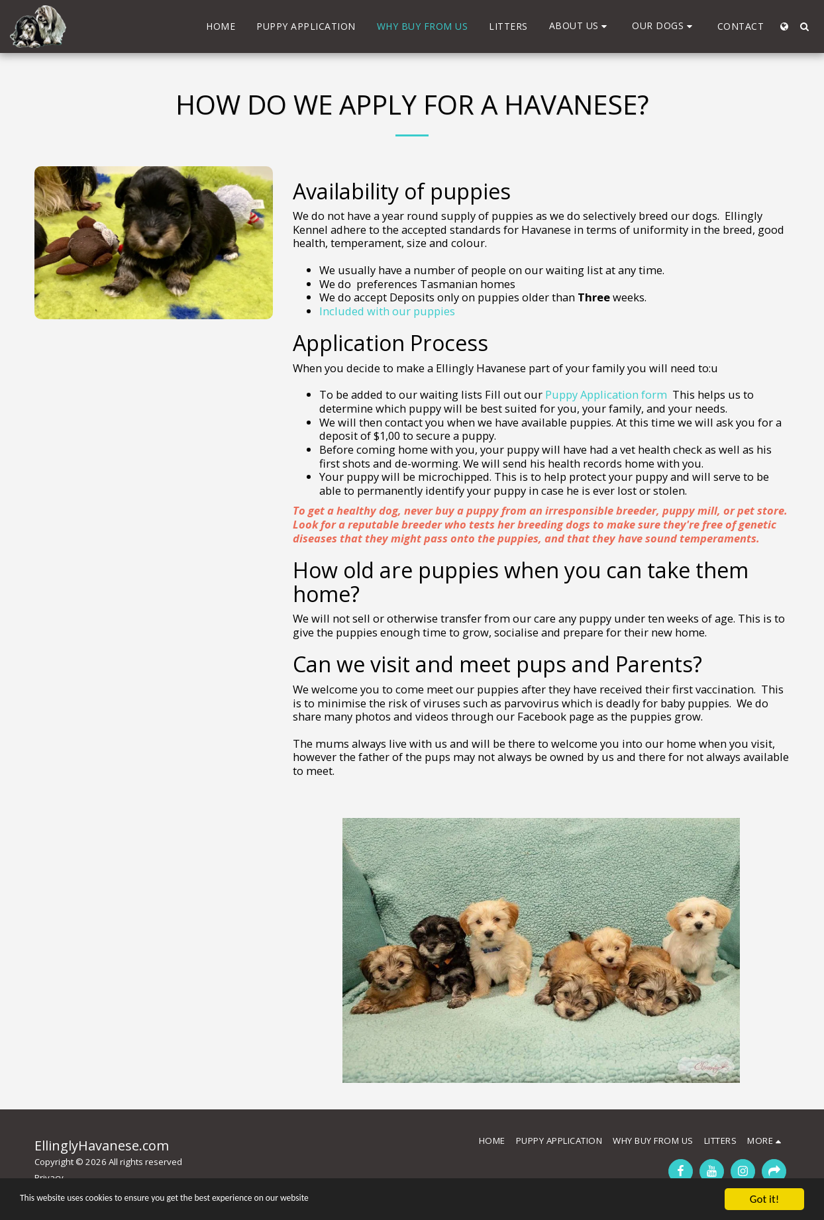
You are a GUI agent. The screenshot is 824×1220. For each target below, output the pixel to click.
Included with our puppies (387, 311)
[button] (580, 26)
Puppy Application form (606, 394)
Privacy (49, 1178)
